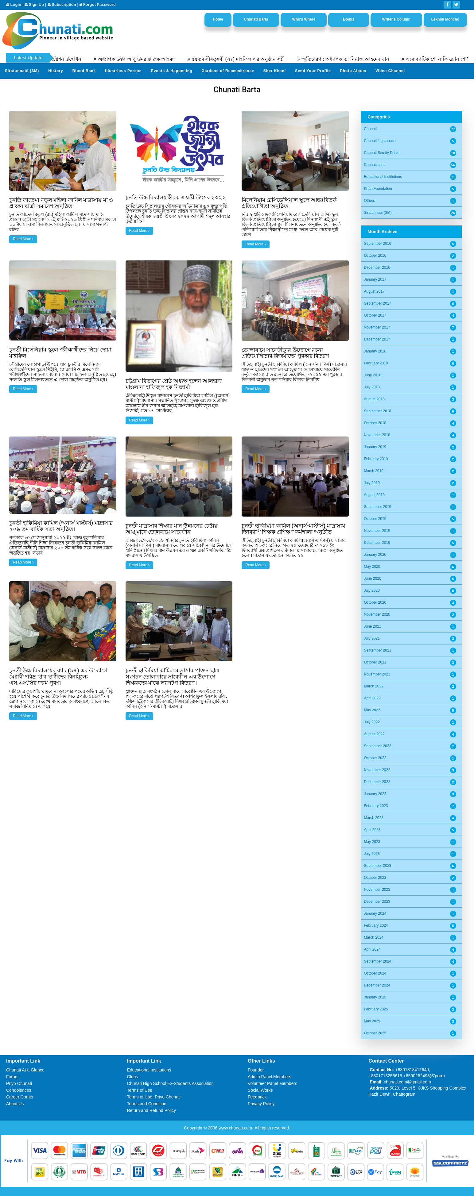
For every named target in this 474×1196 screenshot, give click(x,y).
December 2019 (377, 542)
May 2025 (372, 1021)
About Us (15, 1103)
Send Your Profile (313, 71)
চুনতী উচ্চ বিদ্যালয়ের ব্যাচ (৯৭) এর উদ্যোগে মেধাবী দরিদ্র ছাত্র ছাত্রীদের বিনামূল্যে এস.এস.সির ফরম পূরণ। (58, 676)
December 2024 (377, 985)
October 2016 (375, 255)
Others (369, 200)
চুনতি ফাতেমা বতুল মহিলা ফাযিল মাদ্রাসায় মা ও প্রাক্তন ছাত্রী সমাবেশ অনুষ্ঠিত (61, 203)
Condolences (18, 1090)
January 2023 (375, 794)
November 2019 (377, 531)
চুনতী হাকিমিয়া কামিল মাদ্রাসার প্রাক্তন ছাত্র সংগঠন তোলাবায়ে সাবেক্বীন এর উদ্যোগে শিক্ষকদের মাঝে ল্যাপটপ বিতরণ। (172, 676)
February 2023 (376, 806)
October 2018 (375, 423)
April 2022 (372, 698)
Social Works (260, 1090)
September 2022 (377, 746)
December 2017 (377, 339)
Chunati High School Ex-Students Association (170, 1083)
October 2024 (375, 973)
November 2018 (377, 435)
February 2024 (376, 925)
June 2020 (372, 578)
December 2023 (377, 901)
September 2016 (377, 243)
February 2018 (376, 363)
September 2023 (377, 865)
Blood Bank (84, 71)
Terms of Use (139, 1090)
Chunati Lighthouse (380, 141)
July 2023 (372, 854)
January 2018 (375, 351)
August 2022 (374, 734)
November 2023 (377, 889)
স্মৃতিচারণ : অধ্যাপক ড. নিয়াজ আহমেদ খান (358, 59)
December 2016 (377, 267)
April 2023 (372, 830)
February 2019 (376, 459)
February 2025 (376, 1009)
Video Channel (390, 71)
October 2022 (375, 758)
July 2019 (372, 483)
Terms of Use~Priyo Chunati (154, 1096)
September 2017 (377, 303)
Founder (256, 1069)
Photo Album (353, 71)
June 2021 (372, 626)
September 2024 (377, 961)
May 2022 (372, 710)
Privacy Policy (261, 1103)
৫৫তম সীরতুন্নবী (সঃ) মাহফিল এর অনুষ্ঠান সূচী (250, 59)
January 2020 (375, 554)
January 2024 (375, 913)
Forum (12, 1076)
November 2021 (377, 674)
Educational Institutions (383, 177)
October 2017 (375, 315)
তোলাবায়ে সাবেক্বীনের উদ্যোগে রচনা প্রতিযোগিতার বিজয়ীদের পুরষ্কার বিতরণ (285, 353)
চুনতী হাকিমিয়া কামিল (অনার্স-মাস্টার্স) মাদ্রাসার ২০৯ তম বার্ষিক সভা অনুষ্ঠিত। (61, 526)
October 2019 (375, 519)
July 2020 (372, 590)
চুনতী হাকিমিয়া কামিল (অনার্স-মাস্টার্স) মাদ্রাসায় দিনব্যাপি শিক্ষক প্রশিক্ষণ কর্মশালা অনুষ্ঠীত (293, 528)
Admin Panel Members (269, 1076)
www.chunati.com (236, 1127)
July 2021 (372, 638)
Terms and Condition (146, 1103)
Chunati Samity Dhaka (382, 153)
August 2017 (374, 291)
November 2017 (377, 327)
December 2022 (377, 782)
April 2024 (372, 949)
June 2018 (372, 375)
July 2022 (372, 722)
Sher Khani (274, 71)
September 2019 (377, 507)
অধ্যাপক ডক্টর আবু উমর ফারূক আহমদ (149, 59)
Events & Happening (171, 71)
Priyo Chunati (19, 1083)
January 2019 (375, 447)
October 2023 (375, 877)
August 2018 (374, 399)
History (55, 71)
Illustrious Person (123, 71)
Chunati (370, 129)
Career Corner (19, 1096)
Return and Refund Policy (151, 1110)
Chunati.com (374, 165)
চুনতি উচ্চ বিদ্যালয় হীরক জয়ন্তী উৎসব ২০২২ (176, 197)
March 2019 (373, 471)
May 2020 (372, 566)
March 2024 (373, 937)
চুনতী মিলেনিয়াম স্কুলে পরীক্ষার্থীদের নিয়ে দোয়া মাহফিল (60, 352)
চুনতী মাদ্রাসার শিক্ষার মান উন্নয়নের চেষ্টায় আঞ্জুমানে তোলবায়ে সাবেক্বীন (172, 528)
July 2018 (372, 387)
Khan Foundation (378, 189)
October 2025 (375, 1033)
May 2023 (372, 842)
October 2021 (375, 662)
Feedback (257, 1096)
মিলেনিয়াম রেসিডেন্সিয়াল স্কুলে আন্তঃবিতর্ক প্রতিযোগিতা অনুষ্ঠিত (289, 203)
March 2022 (373, 686)
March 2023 (373, 818)
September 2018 (377, 411)
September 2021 (377, 650)
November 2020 (377, 614)
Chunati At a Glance (25, 1069)
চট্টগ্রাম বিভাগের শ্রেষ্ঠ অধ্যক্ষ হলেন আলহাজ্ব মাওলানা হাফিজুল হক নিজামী (174, 384)
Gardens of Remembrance (227, 71)
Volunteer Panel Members (272, 1083)
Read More (23, 239)
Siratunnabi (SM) (22, 71)
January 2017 (375, 279)
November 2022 (377, 770)
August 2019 (374, 495)
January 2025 (375, 997)
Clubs (132, 1076)
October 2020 (375, 602)
